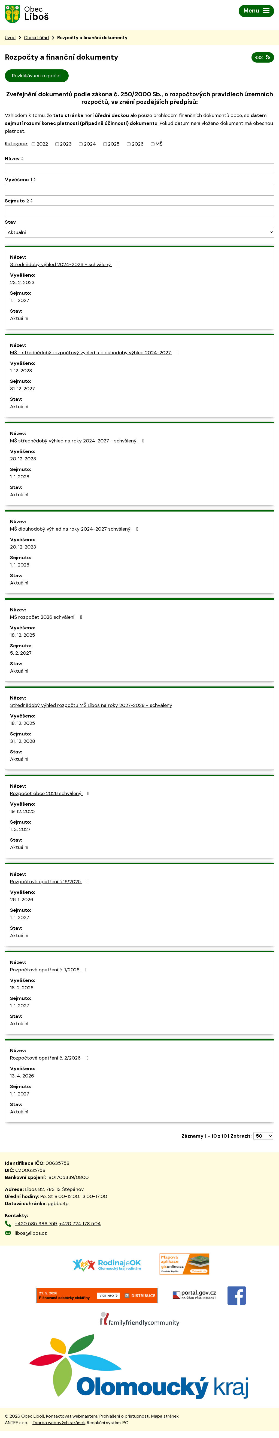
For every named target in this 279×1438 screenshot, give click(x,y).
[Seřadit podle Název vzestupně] (23, 158)
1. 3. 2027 (20, 830)
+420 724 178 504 (80, 1224)
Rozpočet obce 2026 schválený (51, 794)
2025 (114, 144)
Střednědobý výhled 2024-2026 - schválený (65, 265)
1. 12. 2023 (21, 371)
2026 (138, 144)
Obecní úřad (36, 38)
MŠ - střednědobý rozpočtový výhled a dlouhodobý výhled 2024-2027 (95, 353)
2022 (42, 144)
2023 (66, 144)
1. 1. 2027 (19, 301)
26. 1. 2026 (21, 900)
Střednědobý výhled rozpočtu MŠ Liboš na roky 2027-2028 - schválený (91, 706)
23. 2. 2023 (22, 283)
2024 (90, 144)
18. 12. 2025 (22, 636)
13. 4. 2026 (22, 1076)
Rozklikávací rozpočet (37, 76)
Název (12, 159)
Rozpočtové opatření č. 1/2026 (50, 970)
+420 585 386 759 (36, 1224)
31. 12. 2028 (22, 742)
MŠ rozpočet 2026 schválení (47, 618)
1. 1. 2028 (19, 477)
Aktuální (19, 319)
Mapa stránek (165, 1423)
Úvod (10, 38)
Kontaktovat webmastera (72, 1423)
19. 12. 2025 (22, 812)
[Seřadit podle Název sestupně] (23, 160)
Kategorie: (16, 144)
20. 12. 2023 (23, 459)
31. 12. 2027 (22, 389)
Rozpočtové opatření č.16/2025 (50, 882)
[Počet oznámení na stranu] (263, 1137)
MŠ (159, 144)
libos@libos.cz (31, 1233)
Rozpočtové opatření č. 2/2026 (50, 1058)
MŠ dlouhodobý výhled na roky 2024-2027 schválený (75, 529)
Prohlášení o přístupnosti (124, 1423)
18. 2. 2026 (22, 988)
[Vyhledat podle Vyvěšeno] (139, 191)
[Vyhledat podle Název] (139, 169)
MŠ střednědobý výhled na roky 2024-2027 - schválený (78, 441)
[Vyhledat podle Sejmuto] (139, 211)
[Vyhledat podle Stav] (139, 233)
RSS (262, 58)
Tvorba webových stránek (58, 1430)
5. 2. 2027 (21, 654)
